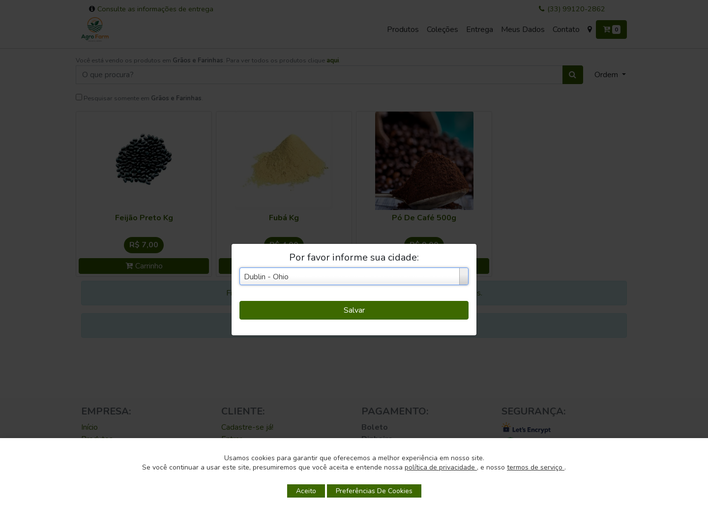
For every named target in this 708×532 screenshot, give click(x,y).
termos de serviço (535, 467)
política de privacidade (441, 467)
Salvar (354, 310)
